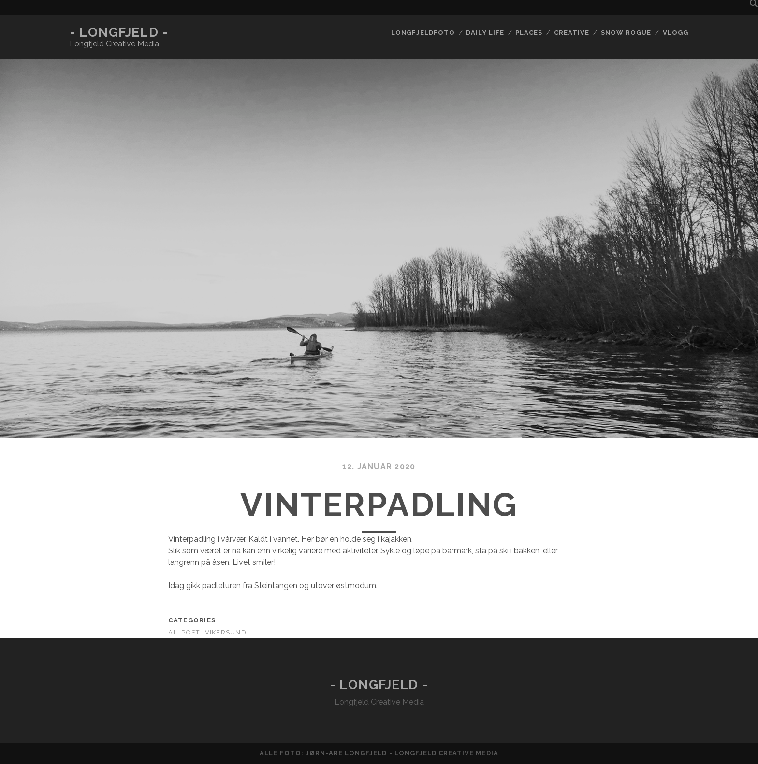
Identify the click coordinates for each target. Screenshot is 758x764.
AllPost (184, 632)
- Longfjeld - (119, 32)
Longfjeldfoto (423, 32)
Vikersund (226, 632)
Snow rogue (626, 32)
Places (528, 32)
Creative (571, 32)
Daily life (485, 32)
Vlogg (675, 32)
